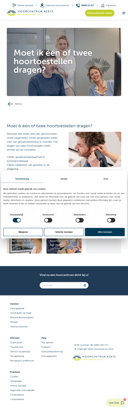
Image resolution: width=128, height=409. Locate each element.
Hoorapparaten (49, 356)
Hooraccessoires (19, 326)
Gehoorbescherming (52, 351)
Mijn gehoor (47, 342)
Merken (14, 322)
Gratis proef (16, 342)
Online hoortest (18, 385)
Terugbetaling (17, 356)
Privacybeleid (17, 394)
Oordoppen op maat (20, 313)
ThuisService (16, 347)
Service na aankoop (20, 351)
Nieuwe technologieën (22, 317)
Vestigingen (16, 381)
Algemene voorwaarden (22, 390)
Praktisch (46, 347)
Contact (14, 376)
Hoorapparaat (17, 308)
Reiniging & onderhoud (22, 360)
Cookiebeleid (17, 399)
